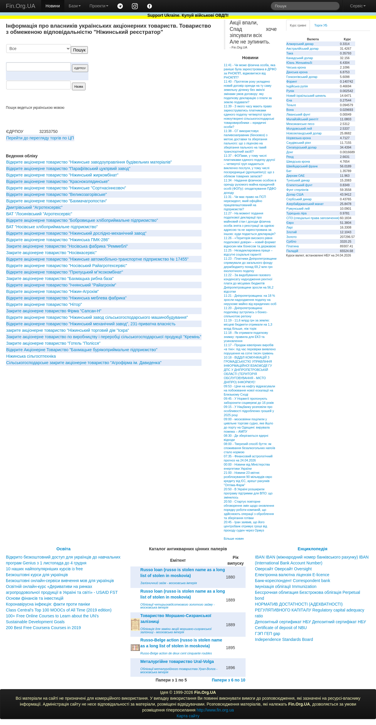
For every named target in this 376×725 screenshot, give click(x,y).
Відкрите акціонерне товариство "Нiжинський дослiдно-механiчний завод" (76, 233)
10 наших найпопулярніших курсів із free (44, 568)
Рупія (290, 91)
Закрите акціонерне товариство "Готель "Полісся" (53, 343)
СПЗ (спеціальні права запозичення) (313, 218)
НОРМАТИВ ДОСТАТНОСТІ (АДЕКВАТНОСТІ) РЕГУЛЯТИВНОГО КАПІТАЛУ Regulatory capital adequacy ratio (309, 610)
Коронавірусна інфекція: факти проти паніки (48, 604)
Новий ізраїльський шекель (306, 95)
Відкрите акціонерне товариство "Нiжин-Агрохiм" (52, 291)
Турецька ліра (296, 213)
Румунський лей (298, 208)
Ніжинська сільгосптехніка (31, 356)
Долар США (295, 194)
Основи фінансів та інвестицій (34, 598)
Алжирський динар (300, 44)
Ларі (289, 227)
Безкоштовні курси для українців (37, 574)
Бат (289, 171)
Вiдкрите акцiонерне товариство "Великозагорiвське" (56, 194)
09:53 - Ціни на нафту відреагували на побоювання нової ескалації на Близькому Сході (249, 390)
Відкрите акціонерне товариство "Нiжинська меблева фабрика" (66, 298)
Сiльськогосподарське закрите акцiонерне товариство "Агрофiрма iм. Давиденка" (84, 362)
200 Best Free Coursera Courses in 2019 (43, 627)
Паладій (292, 251)
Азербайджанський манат (305, 204)
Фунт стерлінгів (297, 189)
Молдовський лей (299, 128)
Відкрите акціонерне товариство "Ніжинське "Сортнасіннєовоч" (66, 188)
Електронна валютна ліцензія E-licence (292, 574)
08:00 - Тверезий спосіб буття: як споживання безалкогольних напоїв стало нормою (249, 448)
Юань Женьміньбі (299, 62)
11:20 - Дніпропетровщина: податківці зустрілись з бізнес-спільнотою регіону (246, 312)
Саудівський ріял (298, 142)
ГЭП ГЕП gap (267, 633)
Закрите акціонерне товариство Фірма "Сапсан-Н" (53, 311)
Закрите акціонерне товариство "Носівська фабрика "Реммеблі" (67, 246)
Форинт (291, 81)
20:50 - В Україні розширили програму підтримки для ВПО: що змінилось (248, 493)
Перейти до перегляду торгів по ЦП (40, 138)
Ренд (290, 157)
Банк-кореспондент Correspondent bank (292, 580)
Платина (292, 246)
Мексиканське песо (300, 124)
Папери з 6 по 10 (228, 680)
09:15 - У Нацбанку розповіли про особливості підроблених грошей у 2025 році (249, 411)
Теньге (291, 105)
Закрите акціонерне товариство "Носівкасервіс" (51, 252)
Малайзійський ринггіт (302, 119)
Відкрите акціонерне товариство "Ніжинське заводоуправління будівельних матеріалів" (89, 162)
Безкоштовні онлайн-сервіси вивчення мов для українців (60, 580)
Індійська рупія (297, 86)
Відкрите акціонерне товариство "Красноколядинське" (57, 181)
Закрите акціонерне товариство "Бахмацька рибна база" (60, 278)
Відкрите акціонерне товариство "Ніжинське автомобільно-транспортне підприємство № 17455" (97, 259)
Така (289, 53)
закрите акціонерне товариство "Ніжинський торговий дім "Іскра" (67, 330)
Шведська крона (298, 161)
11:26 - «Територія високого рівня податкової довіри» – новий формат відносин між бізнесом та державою (250, 242)
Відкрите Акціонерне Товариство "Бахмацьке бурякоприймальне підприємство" (81, 349)
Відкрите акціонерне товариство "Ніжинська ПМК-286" (57, 239)
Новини (53, 6)
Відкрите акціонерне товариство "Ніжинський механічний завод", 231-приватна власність (90, 323)
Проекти (99, 6)
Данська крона (297, 72)
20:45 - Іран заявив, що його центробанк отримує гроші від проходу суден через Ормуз (245, 526)
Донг (289, 152)
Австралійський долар (302, 48)
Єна (289, 100)
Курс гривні (298, 25)
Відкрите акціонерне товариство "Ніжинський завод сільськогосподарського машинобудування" (97, 317)
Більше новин (234, 538)
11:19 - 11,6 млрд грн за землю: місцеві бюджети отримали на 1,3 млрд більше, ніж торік (248, 324)
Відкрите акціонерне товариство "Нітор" (44, 304)
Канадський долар (299, 58)
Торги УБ (320, 25)
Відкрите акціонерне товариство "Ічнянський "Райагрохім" (61, 285)
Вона (290, 109)
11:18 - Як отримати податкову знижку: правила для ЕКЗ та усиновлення (246, 337)
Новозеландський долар (304, 133)
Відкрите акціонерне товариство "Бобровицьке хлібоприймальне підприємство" (82, 220)
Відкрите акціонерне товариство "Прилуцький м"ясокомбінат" (64, 272)
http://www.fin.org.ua (215, 710)
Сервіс (358, 6)
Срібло (291, 241)
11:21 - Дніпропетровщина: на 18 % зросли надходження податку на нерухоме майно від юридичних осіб (250, 300)
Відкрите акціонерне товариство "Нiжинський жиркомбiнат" (62, 175)
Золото (291, 237)
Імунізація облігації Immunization (286, 586)
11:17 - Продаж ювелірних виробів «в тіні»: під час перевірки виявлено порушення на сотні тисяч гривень (250, 349)
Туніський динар (298, 180)
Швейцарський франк (302, 166)
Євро (290, 222)
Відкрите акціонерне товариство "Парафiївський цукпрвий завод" (68, 168)
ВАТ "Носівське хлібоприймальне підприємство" (52, 226)
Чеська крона (296, 67)
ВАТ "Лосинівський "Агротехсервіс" (39, 213)
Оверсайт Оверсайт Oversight (283, 568)
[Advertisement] (170, 74)
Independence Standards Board (284, 639)
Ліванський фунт (298, 114)
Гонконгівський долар (302, 77)
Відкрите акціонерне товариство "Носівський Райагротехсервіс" (66, 265)
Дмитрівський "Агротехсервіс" (34, 207)
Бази (75, 6)
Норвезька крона (298, 138)
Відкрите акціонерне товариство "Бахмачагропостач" (56, 201)
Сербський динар (299, 199)
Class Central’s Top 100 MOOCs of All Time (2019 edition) (59, 610)
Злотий (291, 232)
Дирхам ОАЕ (295, 175)
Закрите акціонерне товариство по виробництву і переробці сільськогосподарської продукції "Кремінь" (103, 336)
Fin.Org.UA (20, 6)
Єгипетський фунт (299, 185)
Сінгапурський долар (301, 147)
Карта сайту (188, 716)
